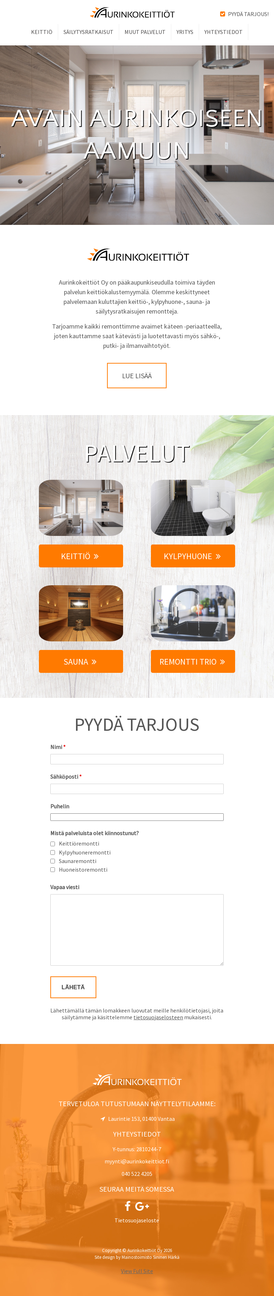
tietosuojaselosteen (158, 1017)
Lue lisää (137, 375)
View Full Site (137, 1271)
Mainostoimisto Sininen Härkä (150, 1257)
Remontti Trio (192, 661)
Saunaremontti (77, 861)
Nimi (58, 746)
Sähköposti (66, 776)
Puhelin (59, 806)
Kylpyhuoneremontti (85, 852)
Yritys (185, 31)
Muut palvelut (145, 31)
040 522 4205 (137, 1173)
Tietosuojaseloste (137, 1220)
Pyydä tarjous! (244, 14)
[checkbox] (52, 844)
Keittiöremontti (79, 843)
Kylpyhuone (192, 556)
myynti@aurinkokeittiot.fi (137, 1161)
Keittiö (41, 31)
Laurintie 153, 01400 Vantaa (138, 1118)
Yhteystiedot (223, 31)
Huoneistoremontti (83, 869)
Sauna (80, 661)
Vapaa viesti (64, 887)
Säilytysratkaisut (88, 31)
